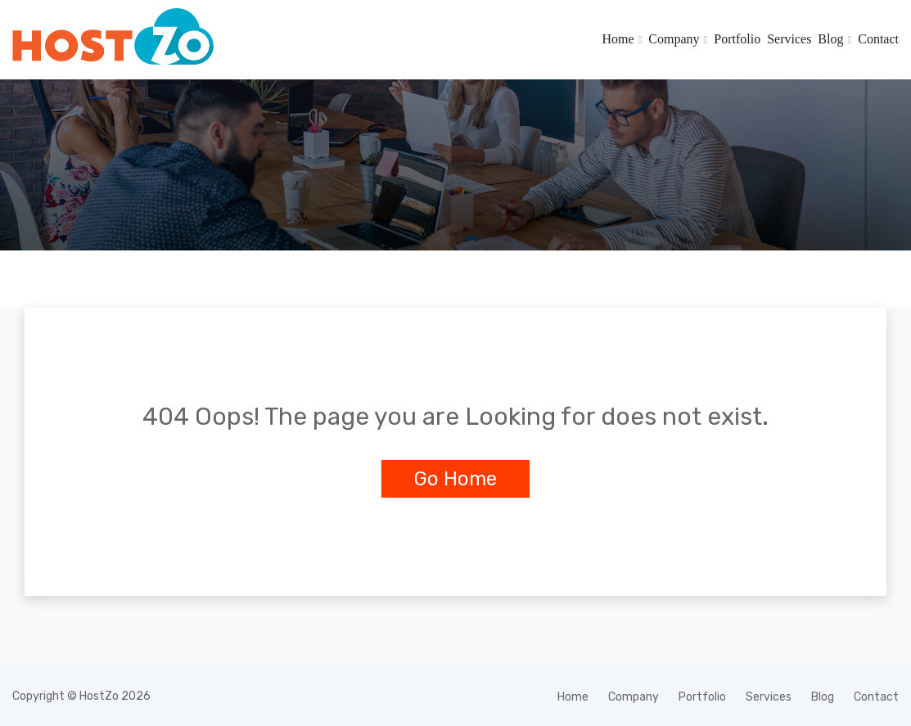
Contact (878, 39)
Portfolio (737, 39)
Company (673, 39)
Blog (830, 39)
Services (789, 39)
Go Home (455, 478)
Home (618, 39)
